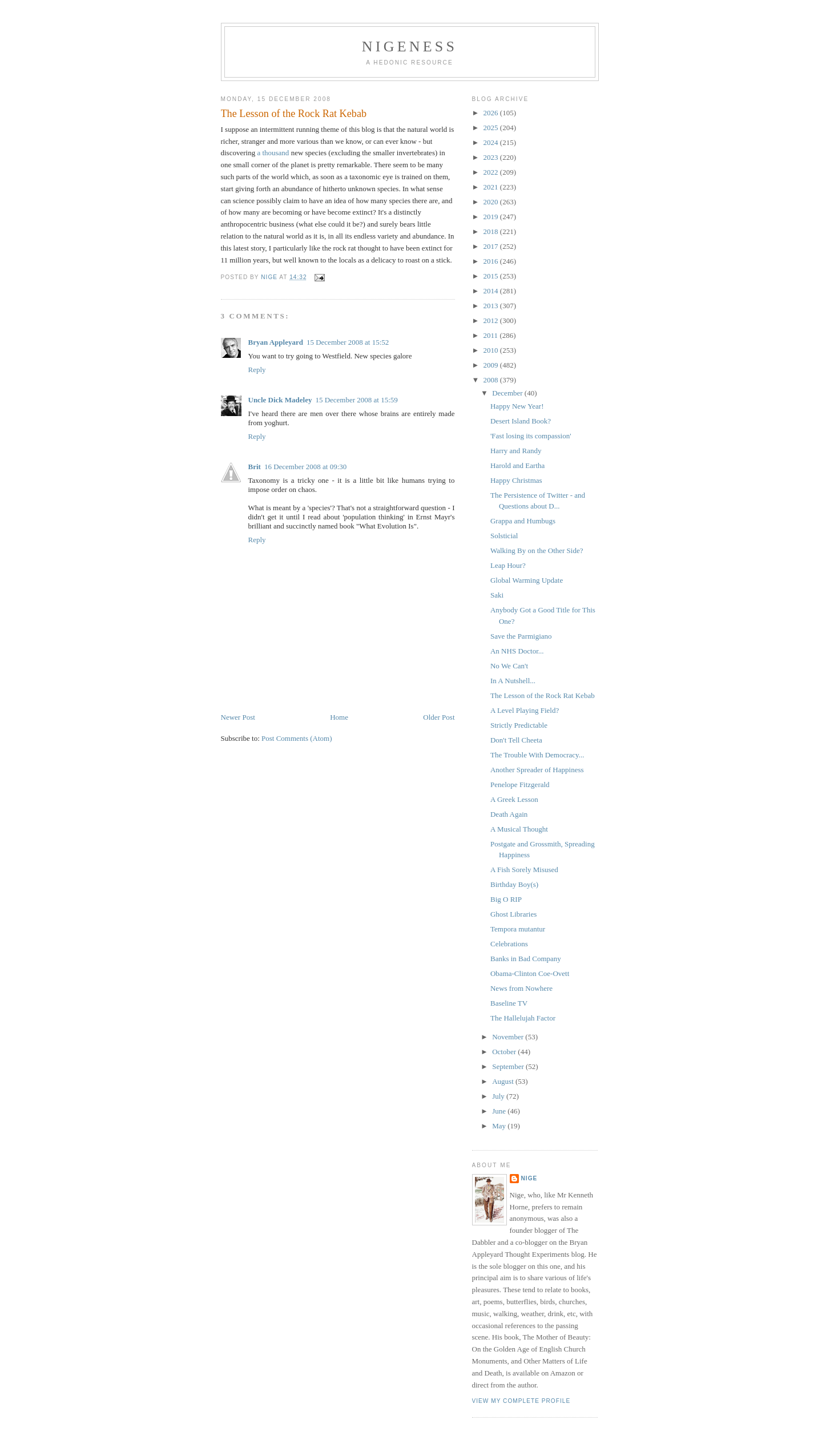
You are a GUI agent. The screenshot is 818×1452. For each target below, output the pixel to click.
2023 (491, 157)
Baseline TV (508, 1003)
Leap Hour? (508, 565)
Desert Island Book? (520, 421)
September (509, 1066)
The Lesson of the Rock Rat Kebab (542, 695)
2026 (491, 112)
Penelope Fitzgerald (520, 784)
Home (339, 717)
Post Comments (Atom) (296, 738)
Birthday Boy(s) (514, 884)
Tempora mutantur (517, 929)
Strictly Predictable (518, 725)
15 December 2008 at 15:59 (356, 400)
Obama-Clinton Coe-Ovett (529, 973)
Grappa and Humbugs (522, 521)
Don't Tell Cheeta (516, 740)
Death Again (508, 814)
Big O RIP (506, 899)
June (499, 1111)
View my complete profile (521, 1401)
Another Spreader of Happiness (537, 769)
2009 (491, 365)
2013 (491, 305)
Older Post (438, 717)
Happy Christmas (516, 480)
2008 (491, 380)
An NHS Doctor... (517, 651)
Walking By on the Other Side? (536, 550)
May (499, 1126)
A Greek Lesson (514, 799)
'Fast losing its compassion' (530, 435)
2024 (491, 142)
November (508, 1036)
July (499, 1096)
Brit (254, 466)
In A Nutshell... (512, 680)
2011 (491, 335)
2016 (491, 261)
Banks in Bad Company (525, 958)
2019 (491, 216)
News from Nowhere (521, 988)
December (508, 393)
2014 (491, 291)
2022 (491, 172)
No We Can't (509, 666)
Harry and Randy (516, 450)
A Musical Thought (519, 829)
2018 (491, 231)
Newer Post (238, 717)
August (503, 1081)
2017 (491, 246)
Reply (257, 369)
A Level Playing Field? (524, 710)
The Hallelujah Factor (522, 1018)
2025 (491, 127)
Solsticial (504, 535)
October (505, 1051)
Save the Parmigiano (521, 636)
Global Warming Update (526, 580)
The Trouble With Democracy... (537, 755)
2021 (491, 187)
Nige (529, 1178)
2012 (491, 320)
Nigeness (409, 46)
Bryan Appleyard (275, 342)
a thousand (273, 152)
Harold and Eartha (517, 465)
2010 (491, 350)
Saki (496, 595)
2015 (491, 276)
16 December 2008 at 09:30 (305, 466)
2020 (491, 201)
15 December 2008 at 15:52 (348, 342)
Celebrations (509, 943)
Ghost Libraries (513, 914)
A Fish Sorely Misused (524, 869)
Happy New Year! (517, 406)
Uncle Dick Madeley (280, 400)
